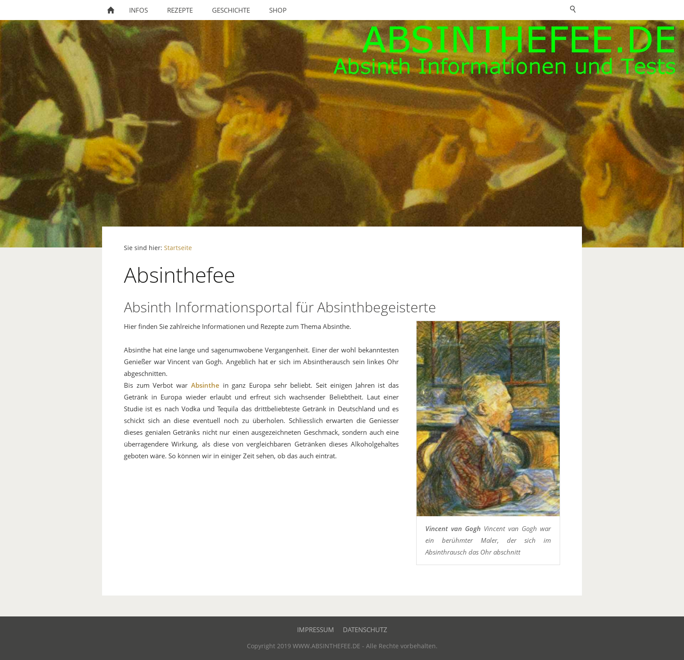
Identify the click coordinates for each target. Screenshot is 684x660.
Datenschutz (365, 629)
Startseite (178, 248)
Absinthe (205, 385)
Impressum (315, 629)
